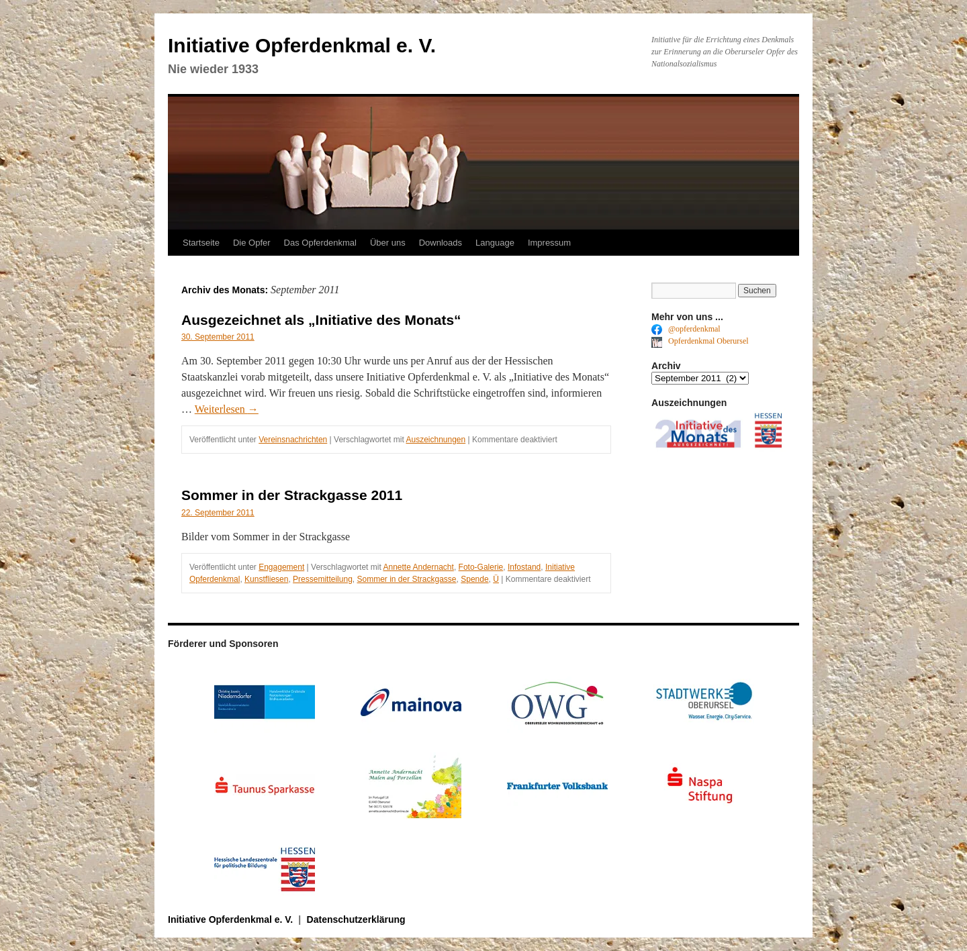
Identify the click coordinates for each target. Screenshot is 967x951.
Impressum (549, 243)
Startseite (201, 243)
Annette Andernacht (418, 567)
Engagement (281, 567)
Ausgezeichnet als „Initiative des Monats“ (321, 320)
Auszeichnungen (435, 439)
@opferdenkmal (686, 329)
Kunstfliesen (266, 579)
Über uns (388, 243)
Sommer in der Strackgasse (406, 579)
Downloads (440, 243)
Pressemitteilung (323, 579)
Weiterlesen (227, 409)
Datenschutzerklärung (356, 919)
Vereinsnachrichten (293, 439)
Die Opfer (252, 243)
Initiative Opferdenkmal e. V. (302, 45)
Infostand (524, 567)
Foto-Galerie (481, 567)
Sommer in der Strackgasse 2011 (291, 495)
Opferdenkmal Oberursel (700, 341)
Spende (474, 579)
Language (494, 243)
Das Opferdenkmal (320, 243)
